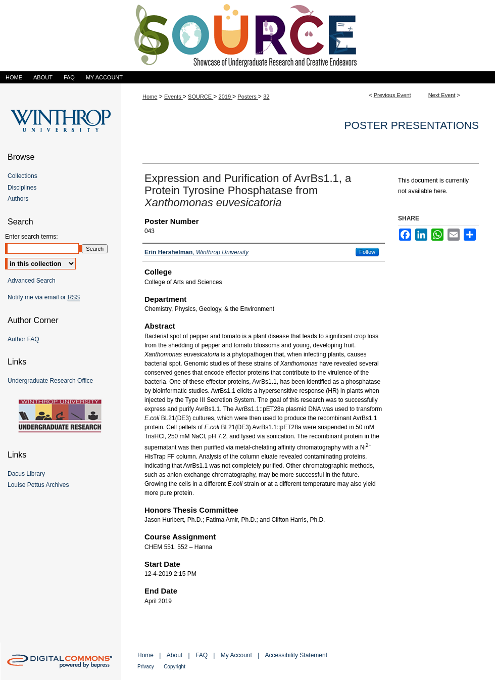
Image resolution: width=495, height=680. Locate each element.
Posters (247, 97)
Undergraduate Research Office (50, 380)
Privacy (145, 666)
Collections (22, 175)
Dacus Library (26, 473)
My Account (236, 655)
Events (173, 97)
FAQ (201, 655)
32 (266, 97)
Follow (367, 252)
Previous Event (392, 95)
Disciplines (22, 187)
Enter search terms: (31, 236)
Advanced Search (32, 280)
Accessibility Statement (296, 655)
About (174, 655)
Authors (18, 198)
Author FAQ (23, 339)
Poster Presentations (411, 125)
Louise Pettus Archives (38, 484)
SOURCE (200, 97)
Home (149, 97)
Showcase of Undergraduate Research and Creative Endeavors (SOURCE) (247, 35)
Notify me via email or (44, 297)
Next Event (442, 95)
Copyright (174, 666)
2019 (226, 97)
